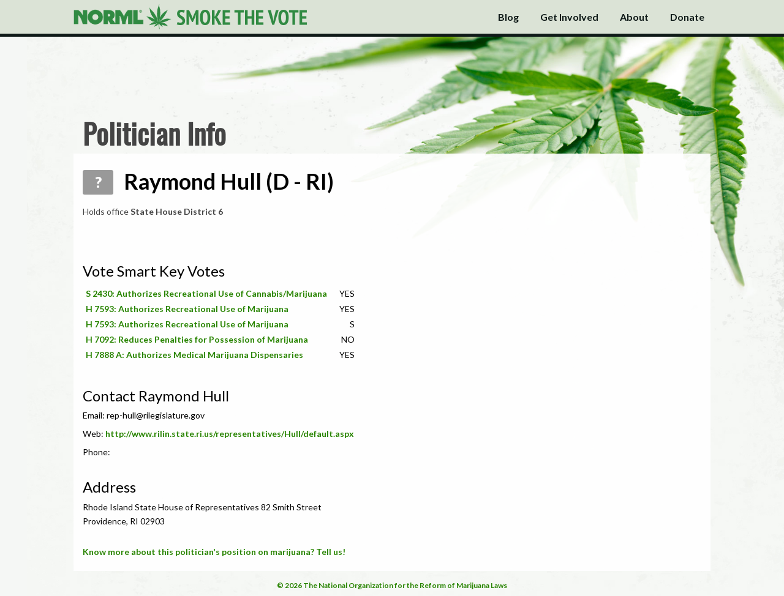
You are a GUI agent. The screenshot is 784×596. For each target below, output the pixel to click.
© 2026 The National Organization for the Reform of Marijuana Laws (392, 585)
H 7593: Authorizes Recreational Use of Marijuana (187, 309)
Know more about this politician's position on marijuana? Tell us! (214, 551)
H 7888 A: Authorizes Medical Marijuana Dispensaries (194, 354)
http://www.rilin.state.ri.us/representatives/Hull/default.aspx (229, 433)
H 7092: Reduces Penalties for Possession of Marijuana (197, 339)
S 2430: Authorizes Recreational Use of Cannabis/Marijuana (206, 293)
